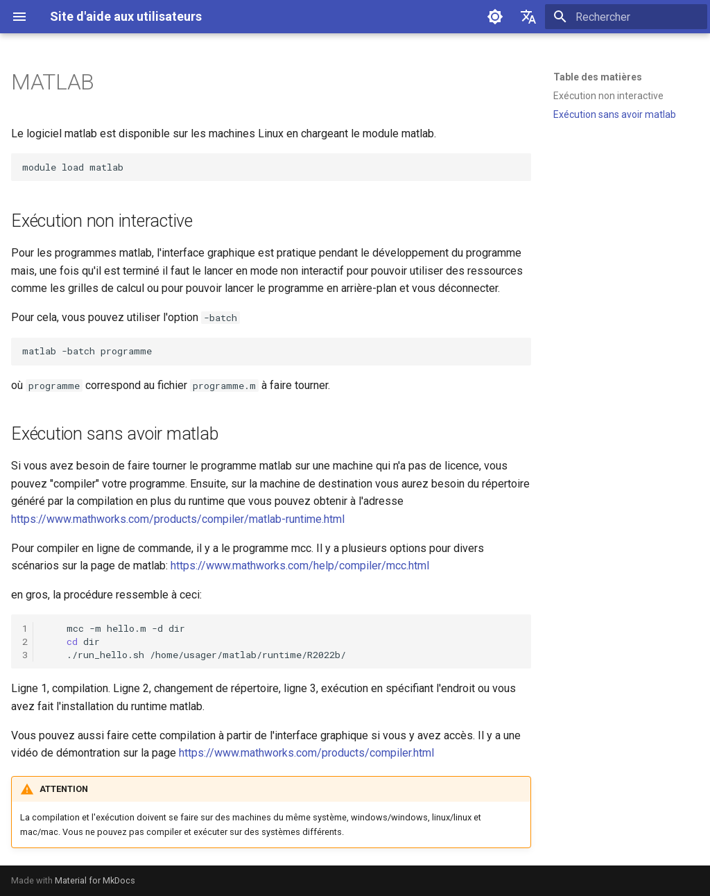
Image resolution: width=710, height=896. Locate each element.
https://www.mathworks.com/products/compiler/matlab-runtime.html (178, 519)
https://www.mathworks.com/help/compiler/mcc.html (300, 565)
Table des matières (597, 77)
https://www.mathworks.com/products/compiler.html (306, 752)
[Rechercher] (626, 16)
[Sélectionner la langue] (528, 17)
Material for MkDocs (95, 880)
